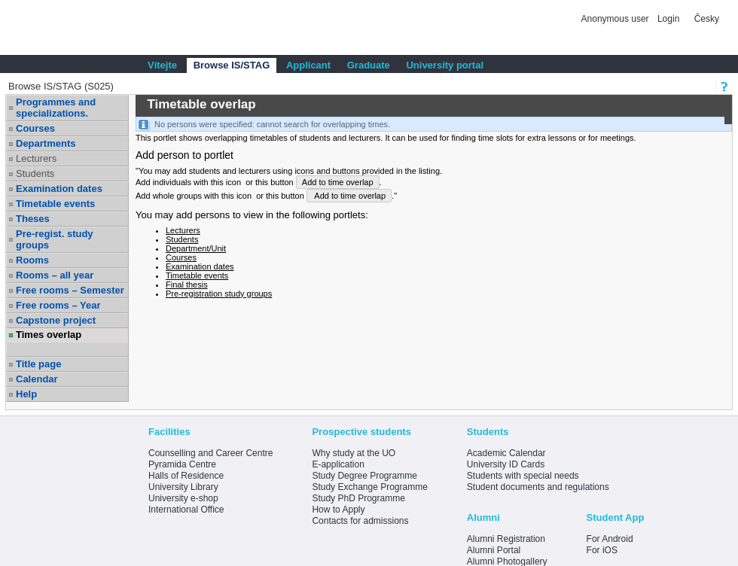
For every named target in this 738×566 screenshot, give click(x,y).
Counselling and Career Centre (210, 453)
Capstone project (56, 320)
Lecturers (36, 158)
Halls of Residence (186, 475)
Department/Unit (196, 248)
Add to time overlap (338, 182)
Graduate (368, 65)
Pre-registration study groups (219, 293)
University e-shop (183, 498)
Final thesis (187, 284)
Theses (33, 218)
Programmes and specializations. (56, 107)
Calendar (37, 379)
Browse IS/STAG (232, 65)
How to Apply (338, 509)
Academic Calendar (506, 453)
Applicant (308, 65)
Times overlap (48, 334)
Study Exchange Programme (369, 487)
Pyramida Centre (182, 464)
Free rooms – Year (58, 305)
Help (26, 394)
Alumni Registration (506, 539)
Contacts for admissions (360, 521)
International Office (186, 509)
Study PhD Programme (358, 498)
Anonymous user (616, 19)
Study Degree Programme (364, 475)
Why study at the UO (353, 453)
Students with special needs (523, 475)
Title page (38, 364)
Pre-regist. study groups (54, 239)
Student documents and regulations (538, 487)
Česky (706, 19)
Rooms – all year (54, 275)
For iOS (602, 550)
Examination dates (59, 188)
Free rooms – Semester (70, 290)
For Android (610, 539)
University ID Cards (505, 464)
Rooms (32, 260)
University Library (183, 487)
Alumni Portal (493, 550)
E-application (338, 464)
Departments (45, 143)
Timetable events (55, 203)
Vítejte (162, 65)
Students (35, 173)
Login (668, 19)
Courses (35, 128)
